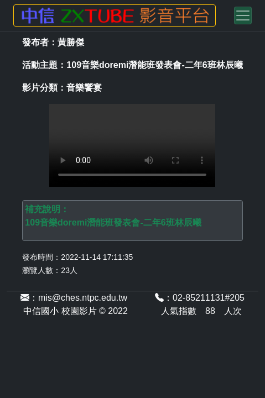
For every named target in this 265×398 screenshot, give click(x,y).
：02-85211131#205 (200, 297)
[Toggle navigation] (243, 15)
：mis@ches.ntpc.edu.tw (73, 297)
